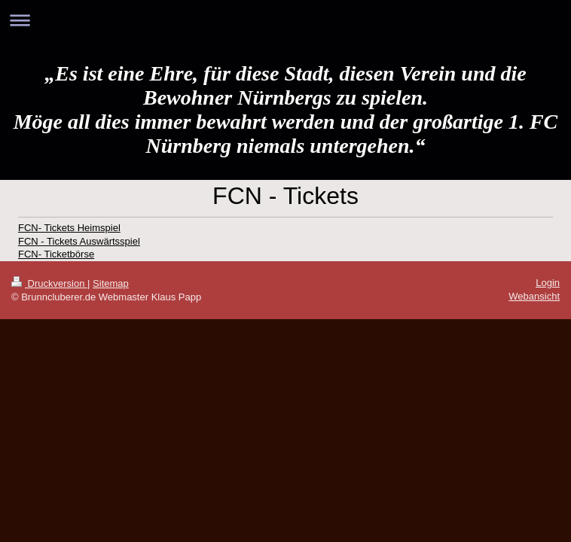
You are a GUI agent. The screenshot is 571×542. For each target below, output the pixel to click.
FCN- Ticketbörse (56, 254)
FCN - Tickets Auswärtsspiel (79, 241)
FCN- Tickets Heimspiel (69, 227)
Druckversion (49, 283)
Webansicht (534, 296)
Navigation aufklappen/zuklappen (285, 20)
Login (548, 282)
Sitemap (111, 283)
